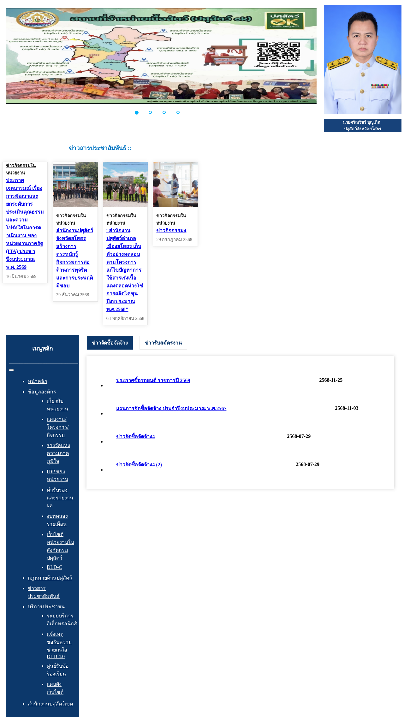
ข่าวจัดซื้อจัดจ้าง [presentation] (110, 342)
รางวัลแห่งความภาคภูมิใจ (58, 453)
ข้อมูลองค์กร (42, 391)
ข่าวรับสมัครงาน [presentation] (163, 342)
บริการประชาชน (46, 606)
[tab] (109, 343)
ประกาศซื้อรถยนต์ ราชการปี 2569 (153, 380)
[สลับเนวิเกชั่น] (11, 370)
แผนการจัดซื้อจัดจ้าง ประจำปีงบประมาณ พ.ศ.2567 (171, 408)
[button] (140, 112)
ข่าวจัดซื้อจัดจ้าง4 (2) (139, 464)
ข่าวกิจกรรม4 (171, 230)
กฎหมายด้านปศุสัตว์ (50, 578)
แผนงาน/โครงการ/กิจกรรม (57, 427)
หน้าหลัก (37, 381)
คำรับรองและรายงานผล (60, 497)
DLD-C (54, 567)
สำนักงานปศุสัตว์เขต (50, 703)
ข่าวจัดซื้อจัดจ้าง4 (135, 436)
